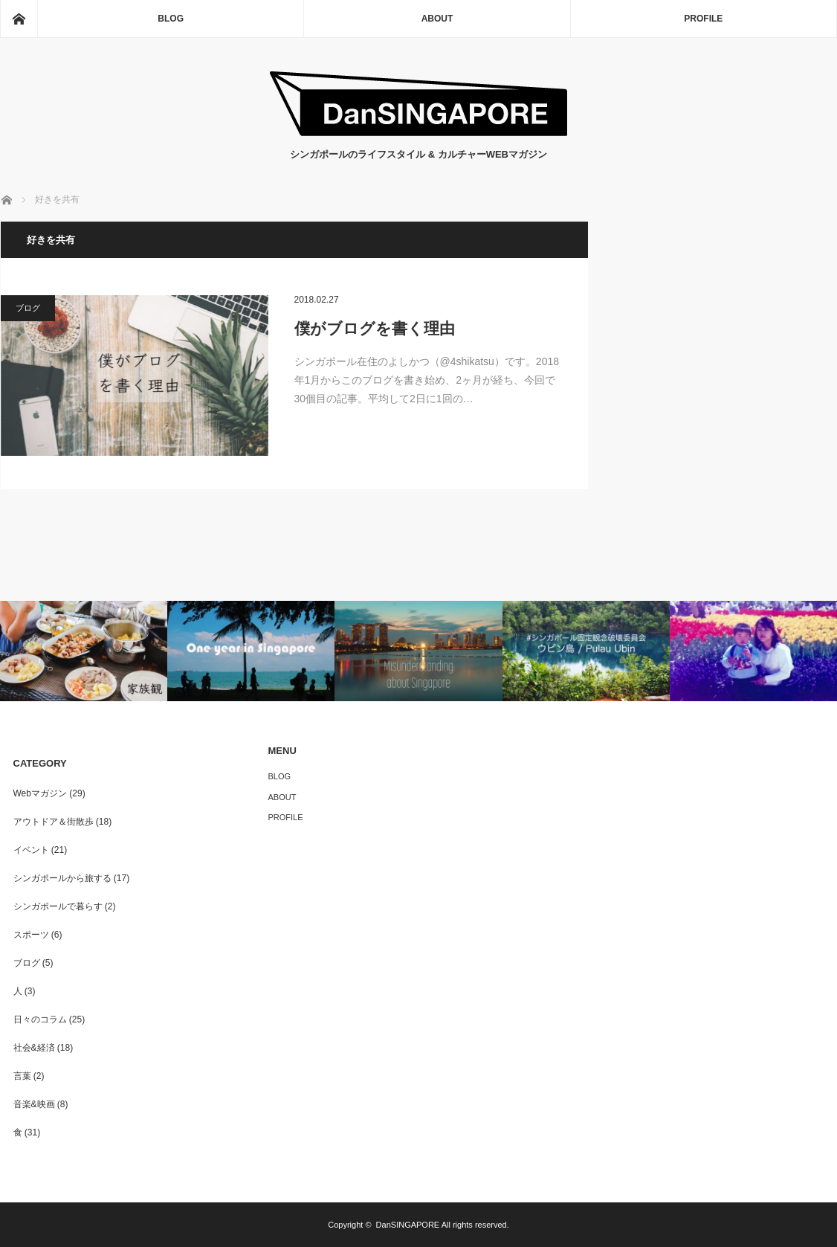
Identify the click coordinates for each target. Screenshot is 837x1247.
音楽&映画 (34, 1104)
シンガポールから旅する (62, 878)
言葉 (22, 1076)
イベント (31, 850)
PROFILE (703, 18)
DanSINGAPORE (408, 1224)
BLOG (171, 18)
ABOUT (437, 18)
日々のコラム (40, 1019)
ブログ (28, 307)
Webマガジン (40, 793)
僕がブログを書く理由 (374, 328)
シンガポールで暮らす (58, 906)
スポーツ (31, 934)
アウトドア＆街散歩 (53, 821)
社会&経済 (34, 1048)
